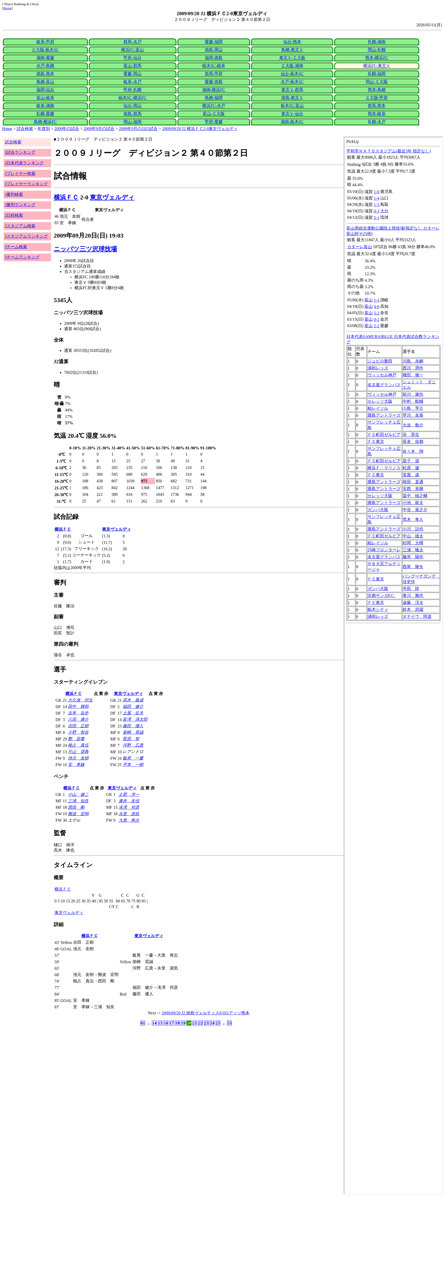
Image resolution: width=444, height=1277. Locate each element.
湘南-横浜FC (213, 89)
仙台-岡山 (132, 105)
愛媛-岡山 (132, 73)
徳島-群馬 (132, 113)
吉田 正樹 (78, 726)
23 (206, 1023)
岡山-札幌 (377, 49)
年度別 (43, 128)
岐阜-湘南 (45, 105)
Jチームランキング (22, 257)
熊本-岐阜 (377, 113)
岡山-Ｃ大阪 (377, 81)
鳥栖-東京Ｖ (292, 49)
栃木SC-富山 (292, 105)
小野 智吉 (78, 732)
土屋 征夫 (133, 713)
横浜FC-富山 (132, 49)
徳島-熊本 (45, 73)
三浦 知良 (78, 801)
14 (154, 1023)
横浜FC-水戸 (213, 105)
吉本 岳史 (78, 713)
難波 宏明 (78, 814)
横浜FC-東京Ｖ (376, 65)
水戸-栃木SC (292, 81)
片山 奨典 (78, 751)
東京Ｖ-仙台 (292, 113)
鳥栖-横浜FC (45, 121)
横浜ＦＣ (66, 197)
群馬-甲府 (214, 73)
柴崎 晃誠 (133, 732)
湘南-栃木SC (292, 121)
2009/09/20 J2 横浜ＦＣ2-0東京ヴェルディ (200, 128)
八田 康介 (78, 719)
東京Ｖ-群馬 (292, 89)
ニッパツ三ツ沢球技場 (85, 249)
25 (218, 1023)
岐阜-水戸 (132, 81)
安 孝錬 (76, 764)
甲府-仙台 (132, 57)
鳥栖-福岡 (214, 97)
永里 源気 (129, 814)
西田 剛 (76, 807)
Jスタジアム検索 (20, 226)
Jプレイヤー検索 (20, 173)
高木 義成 (133, 700)
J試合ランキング (20, 152)
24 (212, 1023)
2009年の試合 (66, 128)
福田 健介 (133, 706)
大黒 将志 (129, 820)
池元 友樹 (78, 758)
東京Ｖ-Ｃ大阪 (292, 57)
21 (195, 1023)
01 (143, 1023)
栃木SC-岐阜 (213, 65)
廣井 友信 (129, 801)
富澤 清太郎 (135, 719)
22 (200, 1023)
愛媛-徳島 (214, 81)
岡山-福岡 (132, 121)
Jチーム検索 (16, 247)
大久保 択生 (80, 700)
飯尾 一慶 (133, 758)
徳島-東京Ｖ (292, 97)
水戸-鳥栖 (45, 65)
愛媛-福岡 (214, 41)
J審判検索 (14, 194)
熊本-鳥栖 (377, 89)
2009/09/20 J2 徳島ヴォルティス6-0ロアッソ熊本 (206, 1013)
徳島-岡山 (214, 49)
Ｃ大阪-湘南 (292, 65)
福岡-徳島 (214, 57)
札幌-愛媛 (45, 113)
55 (229, 1023)
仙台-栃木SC (292, 73)
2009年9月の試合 (98, 128)
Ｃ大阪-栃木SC (45, 49)
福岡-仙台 (45, 89)
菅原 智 (131, 739)
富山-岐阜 (45, 97)
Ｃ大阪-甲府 (377, 97)
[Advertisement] (157, 1236)
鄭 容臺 (76, 739)
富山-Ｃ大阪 (214, 113)
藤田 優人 (133, 726)
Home (7, 8)
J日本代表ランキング (24, 163)
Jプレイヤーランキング (26, 184)
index (393, 665)
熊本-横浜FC (376, 57)
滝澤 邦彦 (129, 807)
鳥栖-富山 (45, 81)
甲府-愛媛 (214, 121)
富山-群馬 (132, 65)
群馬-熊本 (377, 105)
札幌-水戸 (377, 121)
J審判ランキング (20, 205)
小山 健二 (78, 794)
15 (160, 1023)
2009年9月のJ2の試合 (138, 128)
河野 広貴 (133, 745)
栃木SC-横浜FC (132, 97)
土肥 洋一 (129, 794)
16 (166, 1023)
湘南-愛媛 (45, 57)
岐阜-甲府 (45, 41)
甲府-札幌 (132, 89)
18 (177, 1023)
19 (183, 1023)
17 (172, 1023)
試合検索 (25, 128)
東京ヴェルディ (112, 197)
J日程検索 (14, 215)
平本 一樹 (133, 764)
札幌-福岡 (377, 73)
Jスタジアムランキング (26, 236)
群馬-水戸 (132, 41)
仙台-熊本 (292, 41)
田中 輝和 (78, 706)
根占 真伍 (78, 745)
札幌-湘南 (377, 41)
